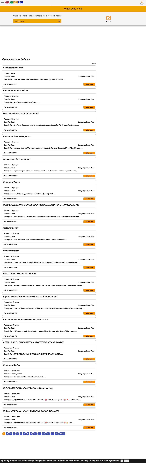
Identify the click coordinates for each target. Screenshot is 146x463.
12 (43, 434)
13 (48, 434)
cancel (126, 461)
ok (122, 461)
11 (39, 434)
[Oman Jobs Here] (14, 3)
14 (52, 434)
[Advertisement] (73, 40)
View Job (89, 84)
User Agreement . (111, 460)
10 (35, 434)
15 (56, 434)
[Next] (62, 434)
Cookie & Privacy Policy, (84, 460)
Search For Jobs (19, 21)
